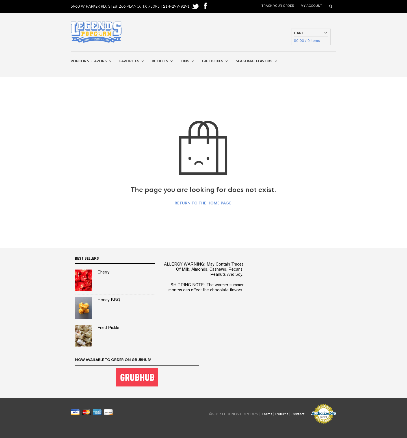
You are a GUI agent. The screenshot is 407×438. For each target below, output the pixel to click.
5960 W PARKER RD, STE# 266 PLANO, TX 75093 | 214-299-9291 (131, 6)
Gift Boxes (212, 61)
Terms (266, 414)
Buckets (160, 61)
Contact (297, 414)
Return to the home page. (204, 203)
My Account (311, 5)
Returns (281, 414)
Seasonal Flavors (254, 61)
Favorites (129, 61)
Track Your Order (277, 5)
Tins (185, 61)
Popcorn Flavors (89, 61)
